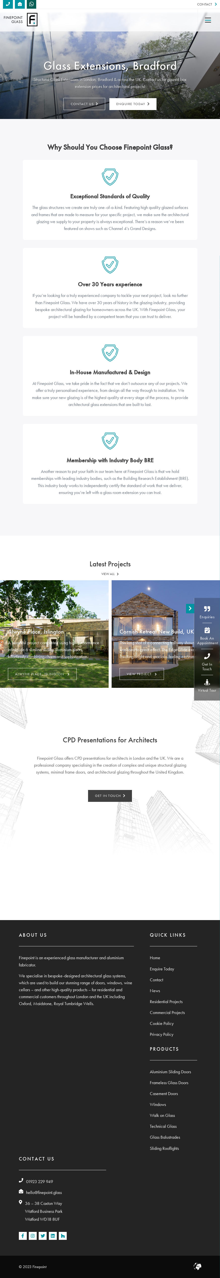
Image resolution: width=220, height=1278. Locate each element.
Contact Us (84, 104)
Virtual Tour (207, 686)
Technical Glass (163, 1126)
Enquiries (207, 612)
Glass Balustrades (165, 1137)
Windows (158, 1104)
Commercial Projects (167, 1012)
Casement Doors (164, 1093)
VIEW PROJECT (142, 674)
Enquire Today (133, 104)
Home (155, 957)
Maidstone (42, 1003)
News (155, 990)
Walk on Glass (162, 1115)
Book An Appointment (207, 636)
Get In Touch (207, 662)
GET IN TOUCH (110, 796)
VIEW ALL (110, 574)
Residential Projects (166, 1001)
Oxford (25, 1003)
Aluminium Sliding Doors (170, 1072)
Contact (207, 4)
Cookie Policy (162, 1023)
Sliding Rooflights (164, 1148)
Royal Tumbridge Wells (73, 1003)
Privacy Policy (161, 1034)
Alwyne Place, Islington (42, 674)
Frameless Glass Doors (169, 1082)
